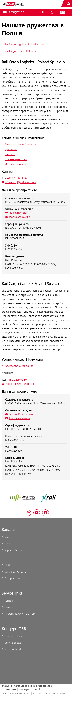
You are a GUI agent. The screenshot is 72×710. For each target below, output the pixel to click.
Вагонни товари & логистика (20, 144)
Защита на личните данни (16, 693)
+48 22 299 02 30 (17, 379)
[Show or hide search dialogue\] (43, 12)
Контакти (8, 600)
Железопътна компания (17, 365)
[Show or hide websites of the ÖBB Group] (68, 3)
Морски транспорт (14, 164)
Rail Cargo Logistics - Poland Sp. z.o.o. (24, 44)
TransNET (8, 154)
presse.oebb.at (11, 649)
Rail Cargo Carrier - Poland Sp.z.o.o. (22, 51)
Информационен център (18, 613)
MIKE (6, 565)
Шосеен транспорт (14, 159)
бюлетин (8, 607)
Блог (6, 537)
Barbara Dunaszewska (19, 414)
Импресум (23, 689)
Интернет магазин (14, 578)
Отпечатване (9, 689)
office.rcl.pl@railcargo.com (19, 182)
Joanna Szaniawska (17, 216)
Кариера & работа (14, 550)
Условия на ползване (44, 693)
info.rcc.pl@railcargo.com (18, 383)
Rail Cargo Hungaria (14, 571)
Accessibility (37, 689)
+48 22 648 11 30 (17, 178)
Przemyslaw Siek (16, 212)
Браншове (9, 149)
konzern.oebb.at (12, 636)
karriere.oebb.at (12, 642)
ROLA (6, 543)
